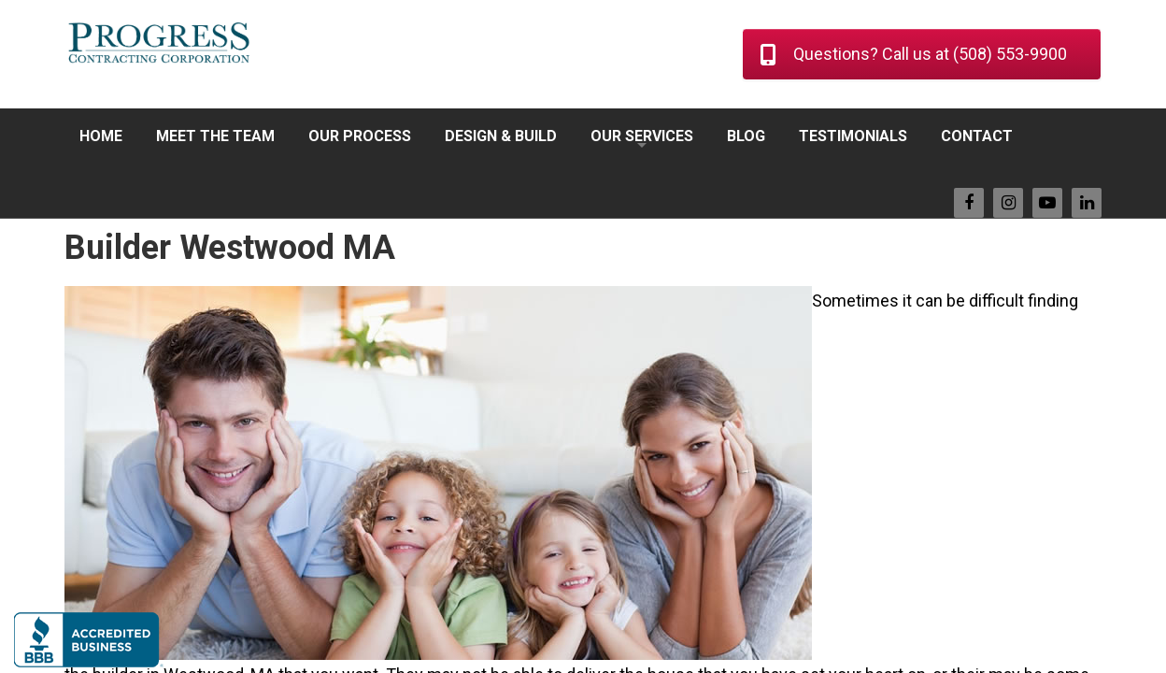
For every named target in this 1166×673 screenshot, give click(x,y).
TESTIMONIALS (853, 136)
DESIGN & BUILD (501, 136)
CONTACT (977, 136)
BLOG (746, 136)
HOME (100, 136)
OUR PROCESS (359, 136)
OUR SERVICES (641, 136)
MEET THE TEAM (215, 136)
